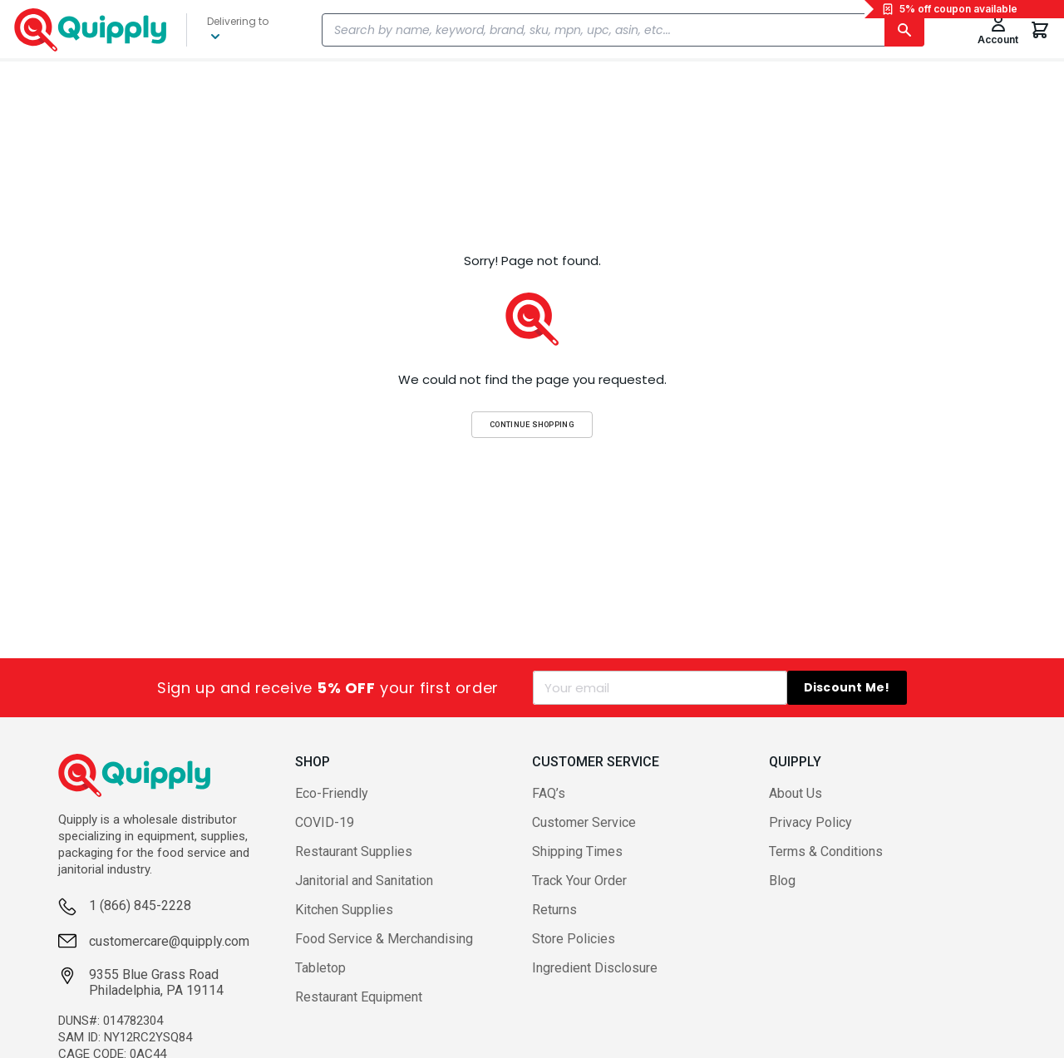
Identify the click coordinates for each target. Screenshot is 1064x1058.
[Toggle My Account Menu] (998, 30)
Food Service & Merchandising (384, 939)
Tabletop (320, 968)
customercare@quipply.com (169, 941)
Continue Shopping (532, 424)
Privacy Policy (810, 822)
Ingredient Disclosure (595, 968)
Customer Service (584, 822)
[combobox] (623, 30)
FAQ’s (548, 793)
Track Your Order (579, 880)
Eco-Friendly (331, 793)
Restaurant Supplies (353, 851)
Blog (782, 880)
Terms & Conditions (826, 851)
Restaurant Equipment (358, 997)
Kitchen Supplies (344, 910)
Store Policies (573, 939)
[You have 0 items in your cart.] (1040, 30)
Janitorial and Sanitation (364, 880)
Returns (554, 910)
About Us (795, 793)
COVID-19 (324, 822)
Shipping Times (577, 851)
